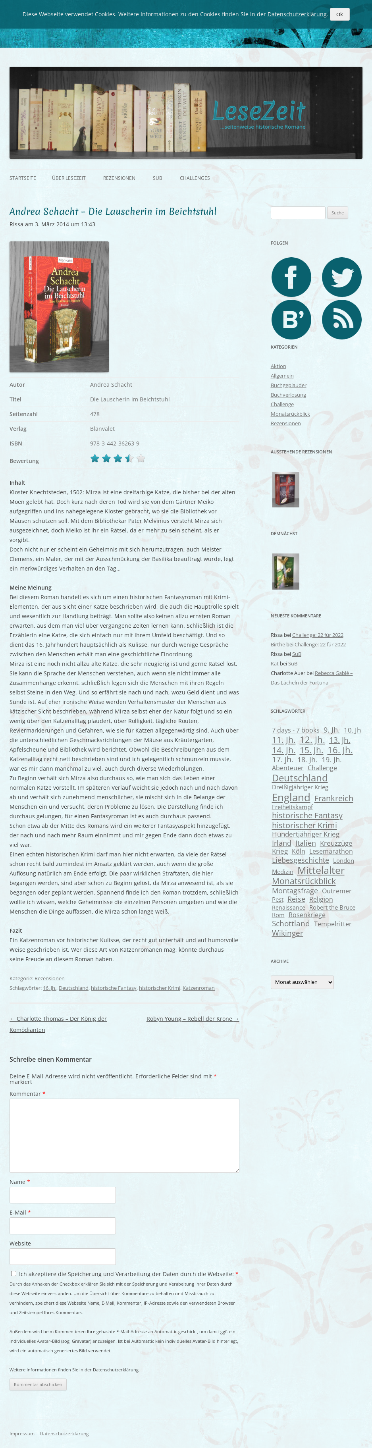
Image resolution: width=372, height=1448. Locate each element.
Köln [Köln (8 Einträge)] (298, 851)
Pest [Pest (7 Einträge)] (277, 899)
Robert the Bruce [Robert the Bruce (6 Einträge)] (332, 907)
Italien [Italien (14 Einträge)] (305, 843)
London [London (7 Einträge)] (343, 860)
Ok (339, 14)
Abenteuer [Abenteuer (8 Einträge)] (288, 768)
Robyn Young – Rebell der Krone (192, 1018)
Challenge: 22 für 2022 (317, 634)
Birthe (278, 644)
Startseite (23, 178)
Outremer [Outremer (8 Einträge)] (337, 891)
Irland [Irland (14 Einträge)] (281, 843)
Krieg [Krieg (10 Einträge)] (280, 851)
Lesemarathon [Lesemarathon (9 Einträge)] (331, 851)
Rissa (16, 224)
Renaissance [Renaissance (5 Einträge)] (288, 907)
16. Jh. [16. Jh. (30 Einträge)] (340, 750)
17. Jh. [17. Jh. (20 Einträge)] (282, 759)
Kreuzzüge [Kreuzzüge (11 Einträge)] (336, 843)
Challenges (195, 178)
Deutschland (74, 987)
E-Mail (20, 1212)
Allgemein (282, 375)
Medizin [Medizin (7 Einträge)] (282, 871)
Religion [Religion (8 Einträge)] (321, 899)
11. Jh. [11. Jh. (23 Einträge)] (284, 739)
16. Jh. (49, 987)
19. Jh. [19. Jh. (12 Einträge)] (332, 759)
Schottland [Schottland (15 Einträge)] (291, 923)
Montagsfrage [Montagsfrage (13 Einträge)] (295, 890)
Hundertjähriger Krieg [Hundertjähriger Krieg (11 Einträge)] (305, 834)
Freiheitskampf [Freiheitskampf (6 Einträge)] (292, 807)
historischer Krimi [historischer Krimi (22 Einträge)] (304, 825)
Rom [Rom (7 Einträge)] (278, 915)
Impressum (22, 1433)
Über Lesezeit (69, 178)
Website (20, 1243)
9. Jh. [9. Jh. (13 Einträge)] (332, 730)
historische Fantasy (114, 987)
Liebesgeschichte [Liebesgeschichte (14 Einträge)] (300, 860)
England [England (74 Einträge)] (291, 797)
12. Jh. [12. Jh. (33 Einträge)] (312, 739)
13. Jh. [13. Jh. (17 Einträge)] (340, 740)
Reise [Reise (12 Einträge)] (296, 899)
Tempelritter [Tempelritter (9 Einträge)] (333, 923)
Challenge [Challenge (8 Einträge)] (322, 768)
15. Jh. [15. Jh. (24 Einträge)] (312, 750)
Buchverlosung (288, 394)
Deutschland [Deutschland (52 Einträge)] (300, 777)
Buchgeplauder (288, 385)
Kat (275, 663)
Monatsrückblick (290, 413)
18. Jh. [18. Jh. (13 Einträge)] (307, 759)
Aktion (278, 366)
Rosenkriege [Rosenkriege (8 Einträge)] (307, 914)
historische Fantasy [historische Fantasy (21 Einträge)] (307, 815)
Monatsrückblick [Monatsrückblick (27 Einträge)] (304, 881)
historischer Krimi (159, 987)
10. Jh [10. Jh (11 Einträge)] (352, 730)
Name (20, 1182)
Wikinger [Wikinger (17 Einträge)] (287, 932)
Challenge (282, 404)
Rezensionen (119, 178)
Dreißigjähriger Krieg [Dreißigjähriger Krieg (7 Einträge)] (300, 787)
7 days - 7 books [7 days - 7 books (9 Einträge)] (296, 730)
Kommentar (28, 1093)
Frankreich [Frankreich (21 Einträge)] (333, 798)
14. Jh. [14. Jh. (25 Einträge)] (284, 750)
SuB (157, 178)
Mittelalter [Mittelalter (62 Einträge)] (321, 870)
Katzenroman (199, 987)
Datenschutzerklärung (116, 1370)
